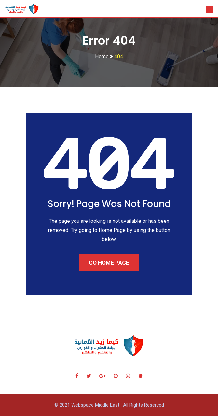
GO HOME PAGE (109, 262)
